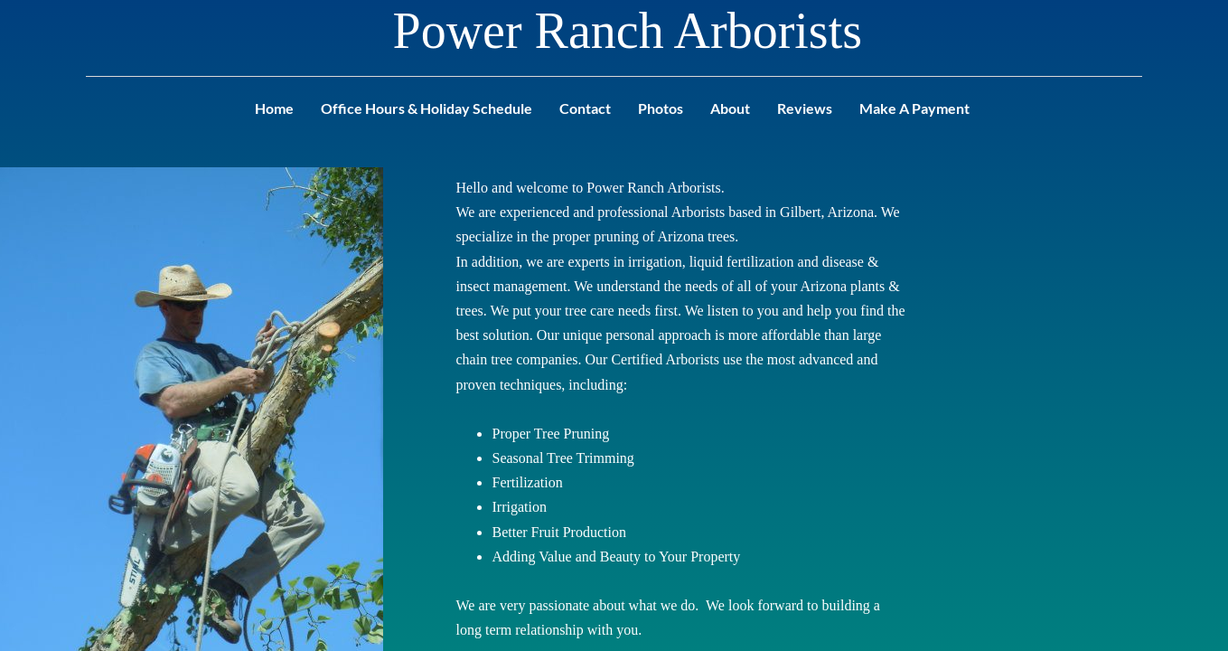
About (730, 108)
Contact (585, 108)
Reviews (804, 108)
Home (274, 108)
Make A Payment (914, 108)
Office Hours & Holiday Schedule (426, 108)
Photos (660, 108)
